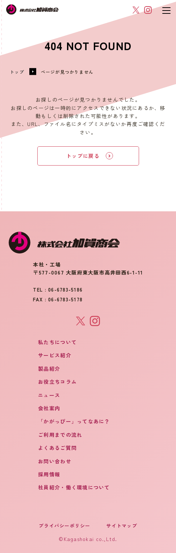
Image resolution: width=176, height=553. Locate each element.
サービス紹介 (54, 355)
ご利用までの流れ (60, 434)
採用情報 (49, 474)
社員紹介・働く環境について (74, 487)
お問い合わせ (54, 461)
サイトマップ (121, 525)
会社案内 (49, 408)
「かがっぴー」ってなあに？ (74, 421)
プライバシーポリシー (65, 525)
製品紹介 (49, 368)
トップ (17, 72)
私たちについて (57, 342)
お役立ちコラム (57, 381)
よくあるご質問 (57, 447)
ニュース (49, 395)
